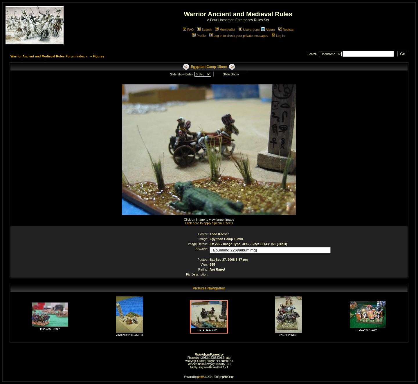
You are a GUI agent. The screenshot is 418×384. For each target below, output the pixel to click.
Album (268, 29)
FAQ (188, 29)
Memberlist (225, 29)
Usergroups (249, 29)
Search (204, 29)
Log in (278, 35)
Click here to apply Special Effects (209, 223)
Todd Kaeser (219, 234)
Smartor (226, 357)
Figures (98, 56)
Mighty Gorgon (198, 367)
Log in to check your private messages (238, 35)
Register (286, 29)
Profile (199, 35)
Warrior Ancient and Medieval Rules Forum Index (47, 56)
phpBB (200, 376)
